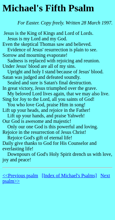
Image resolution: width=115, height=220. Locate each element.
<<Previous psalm (20, 175)
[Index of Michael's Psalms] (69, 175)
